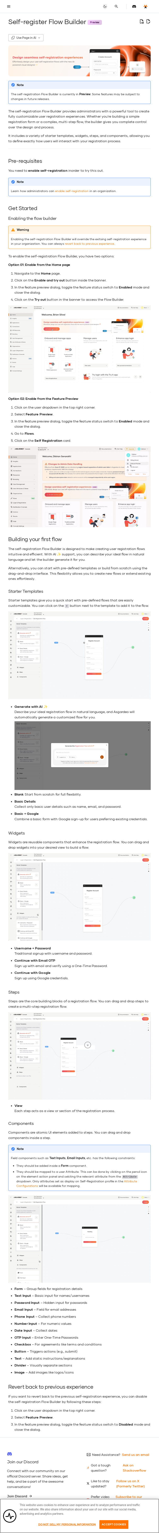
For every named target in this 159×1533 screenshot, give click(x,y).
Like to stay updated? (100, 1483)
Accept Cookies (114, 1524)
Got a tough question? (101, 1467)
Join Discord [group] (19, 1496)
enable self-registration (72, 191)
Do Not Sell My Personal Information (67, 1524)
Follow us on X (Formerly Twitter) (130, 1483)
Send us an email (135, 1454)
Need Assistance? (106, 1454)
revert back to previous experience (89, 243)
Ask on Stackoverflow (134, 1467)
